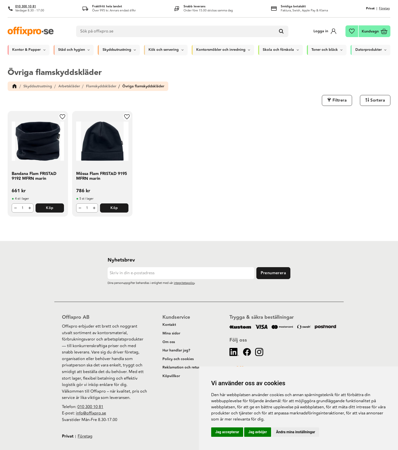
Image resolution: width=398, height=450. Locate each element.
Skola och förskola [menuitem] (278, 50)
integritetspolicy (184, 283)
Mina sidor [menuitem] (171, 333)
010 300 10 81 (25, 6)
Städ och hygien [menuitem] (71, 50)
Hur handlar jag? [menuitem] (176, 350)
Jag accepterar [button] (227, 432)
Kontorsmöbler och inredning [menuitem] (220, 50)
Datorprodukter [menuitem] (368, 50)
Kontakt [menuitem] (169, 325)
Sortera (377, 100)
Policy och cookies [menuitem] (178, 359)
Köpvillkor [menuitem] (171, 376)
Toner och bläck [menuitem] (324, 50)
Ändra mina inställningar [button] (295, 432)
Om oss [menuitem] (168, 342)
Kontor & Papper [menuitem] (26, 50)
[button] (352, 31)
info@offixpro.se (91, 413)
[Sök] (281, 31)
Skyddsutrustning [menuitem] (117, 50)
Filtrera (340, 100)
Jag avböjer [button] (257, 432)
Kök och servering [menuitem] (163, 50)
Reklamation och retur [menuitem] (181, 367)
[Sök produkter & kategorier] (182, 31)
